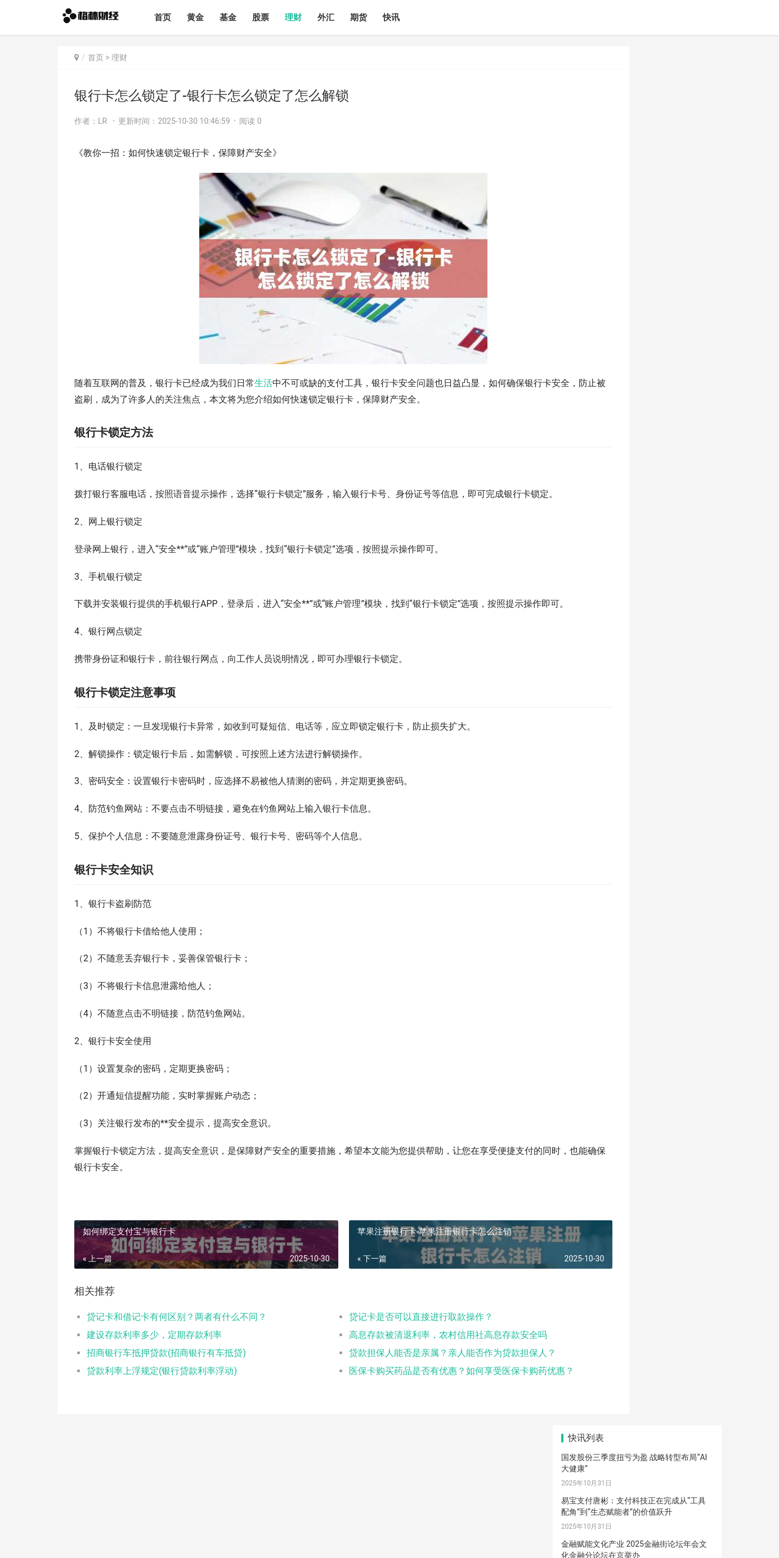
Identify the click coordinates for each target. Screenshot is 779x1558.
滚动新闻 (628, 945)
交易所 (611, 916)
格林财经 (142, 1540)
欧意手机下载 (641, 860)
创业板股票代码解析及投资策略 (616, 766)
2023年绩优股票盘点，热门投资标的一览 (633, 723)
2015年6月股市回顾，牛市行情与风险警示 (635, 506)
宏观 (673, 930)
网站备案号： (177, 1540)
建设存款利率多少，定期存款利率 (154, 1367)
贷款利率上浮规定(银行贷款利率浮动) (162, 1403)
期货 (379, 17)
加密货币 (593, 874)
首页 (183, 17)
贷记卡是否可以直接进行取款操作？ (377, 1349)
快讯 (412, 17)
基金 (248, 17)
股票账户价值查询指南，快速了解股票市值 (636, 636)
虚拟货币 (590, 902)
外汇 (346, 17)
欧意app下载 (614, 930)
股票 (281, 17)
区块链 (653, 874)
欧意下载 (593, 845)
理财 (314, 17)
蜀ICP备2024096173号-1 (235, 1540)
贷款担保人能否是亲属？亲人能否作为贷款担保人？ (403, 1385)
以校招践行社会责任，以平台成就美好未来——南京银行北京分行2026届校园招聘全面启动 (636, 219)
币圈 (668, 888)
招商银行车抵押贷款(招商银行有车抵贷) (166, 1385)
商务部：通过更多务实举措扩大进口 (624, 294)
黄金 (216, 17)
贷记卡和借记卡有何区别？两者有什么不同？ (177, 1349)
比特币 (619, 888)
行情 (660, 916)
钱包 (642, 902)
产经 (580, 945)
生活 (263, 383)
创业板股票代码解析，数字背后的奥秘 (628, 679)
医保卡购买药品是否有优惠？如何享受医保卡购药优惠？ (403, 1403)
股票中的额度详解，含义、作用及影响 (628, 463)
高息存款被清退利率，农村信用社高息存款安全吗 (403, 1367)
